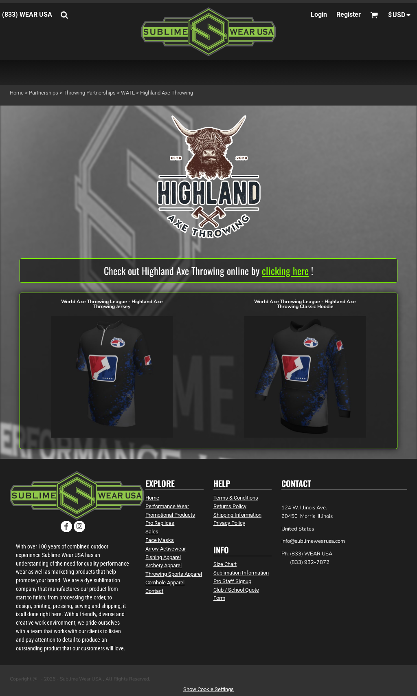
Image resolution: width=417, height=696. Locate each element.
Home (17, 93)
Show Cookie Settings (208, 689)
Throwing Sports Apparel (173, 574)
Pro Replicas (159, 523)
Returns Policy (229, 506)
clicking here (285, 270)
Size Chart (225, 564)
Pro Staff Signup (232, 581)
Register (348, 14)
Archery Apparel (163, 565)
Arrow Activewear (165, 549)
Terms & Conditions (235, 498)
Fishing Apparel (163, 557)
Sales (151, 532)
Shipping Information (237, 515)
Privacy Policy (229, 523)
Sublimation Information (241, 573)
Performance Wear (167, 506)
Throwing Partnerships (90, 93)
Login (319, 14)
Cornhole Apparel (164, 582)
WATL (128, 93)
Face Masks (159, 540)
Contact (154, 591)
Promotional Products (170, 515)
